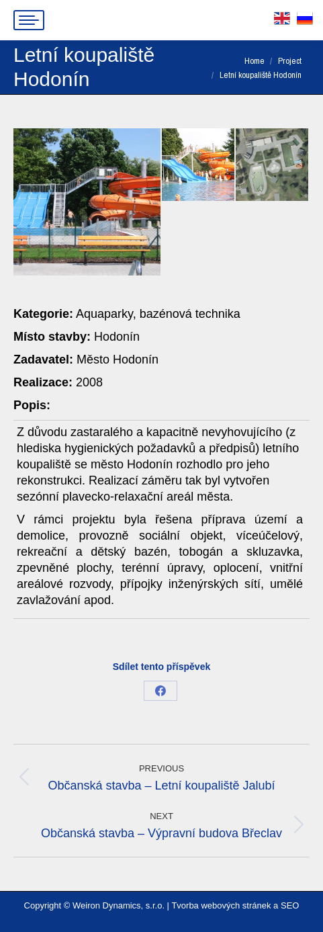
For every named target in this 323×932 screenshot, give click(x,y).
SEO (290, 905)
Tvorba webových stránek (221, 905)
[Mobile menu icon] (28, 20)
